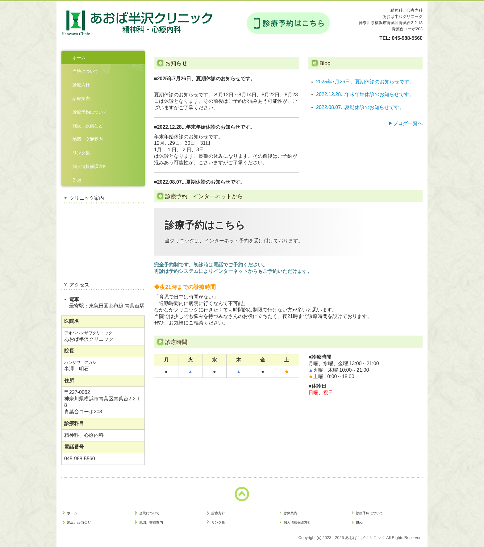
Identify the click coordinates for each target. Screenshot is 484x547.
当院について (85, 71)
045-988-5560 (407, 38)
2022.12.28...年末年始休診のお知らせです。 (365, 94)
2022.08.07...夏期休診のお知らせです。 (360, 107)
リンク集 (81, 152)
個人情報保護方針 (90, 166)
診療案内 (81, 98)
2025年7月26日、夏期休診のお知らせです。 (365, 81)
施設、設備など (88, 125)
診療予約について (90, 112)
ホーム (79, 57)
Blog (77, 179)
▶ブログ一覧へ (405, 123)
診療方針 (81, 84)
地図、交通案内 (88, 139)
